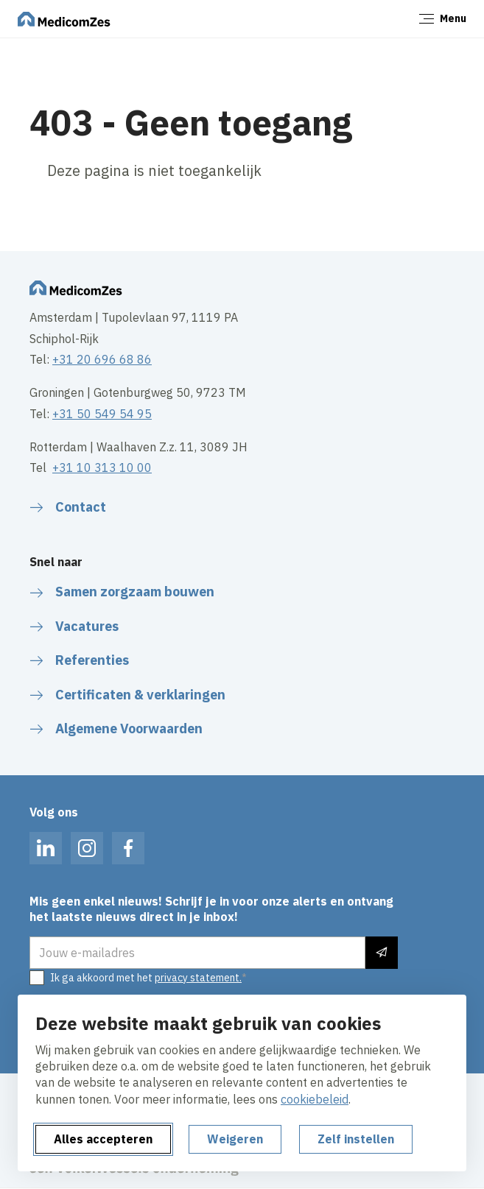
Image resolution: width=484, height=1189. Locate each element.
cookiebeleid (314, 1099)
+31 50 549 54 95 (102, 413)
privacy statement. (198, 977)
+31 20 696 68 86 (102, 359)
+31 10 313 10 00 (102, 467)
